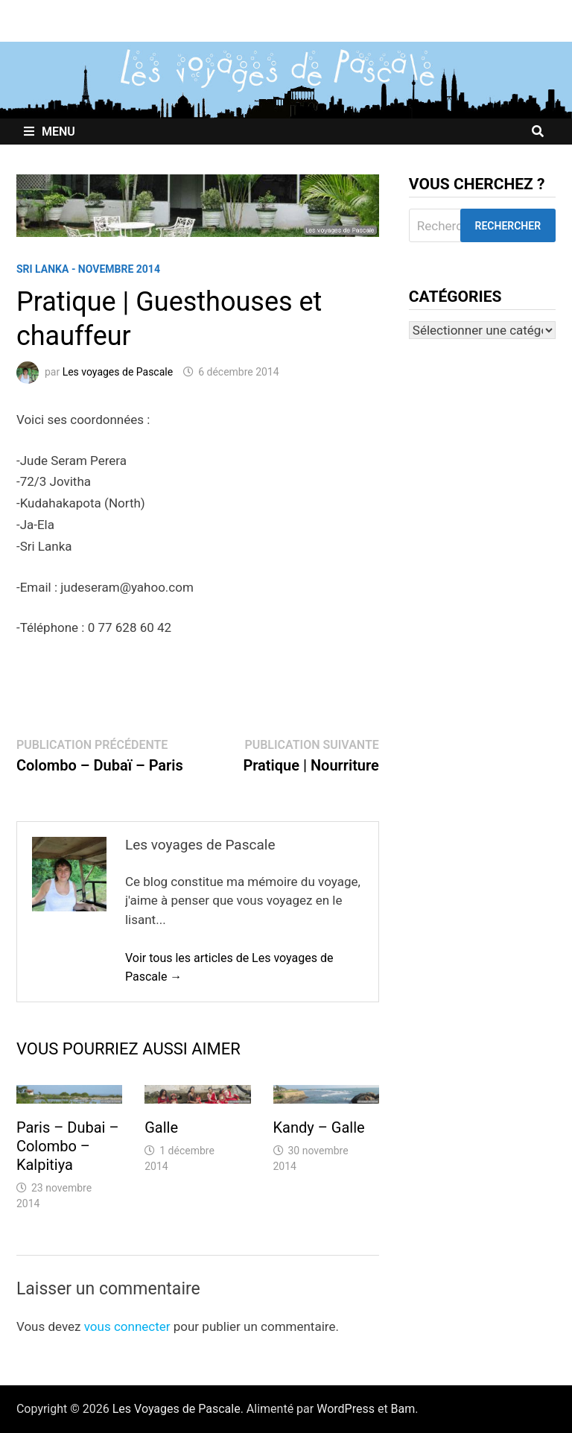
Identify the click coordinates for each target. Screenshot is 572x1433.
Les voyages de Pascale (118, 372)
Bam (403, 1409)
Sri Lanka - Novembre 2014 (88, 269)
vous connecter (127, 1326)
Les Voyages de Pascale (176, 1409)
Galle (161, 1127)
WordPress (346, 1409)
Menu (49, 131)
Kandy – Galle (319, 1127)
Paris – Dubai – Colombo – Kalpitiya (67, 1146)
